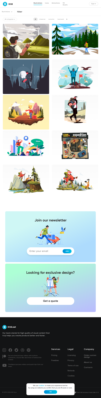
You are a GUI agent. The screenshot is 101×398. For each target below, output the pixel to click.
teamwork (60, 19)
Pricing (54, 355)
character (42, 19)
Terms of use (73, 366)
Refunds (71, 371)
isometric (51, 19)
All (35, 19)
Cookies (71, 376)
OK (50, 392)
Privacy (71, 360)
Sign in (93, 4)
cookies (41, 385)
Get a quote (50, 301)
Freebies (55, 360)
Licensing (72, 355)
